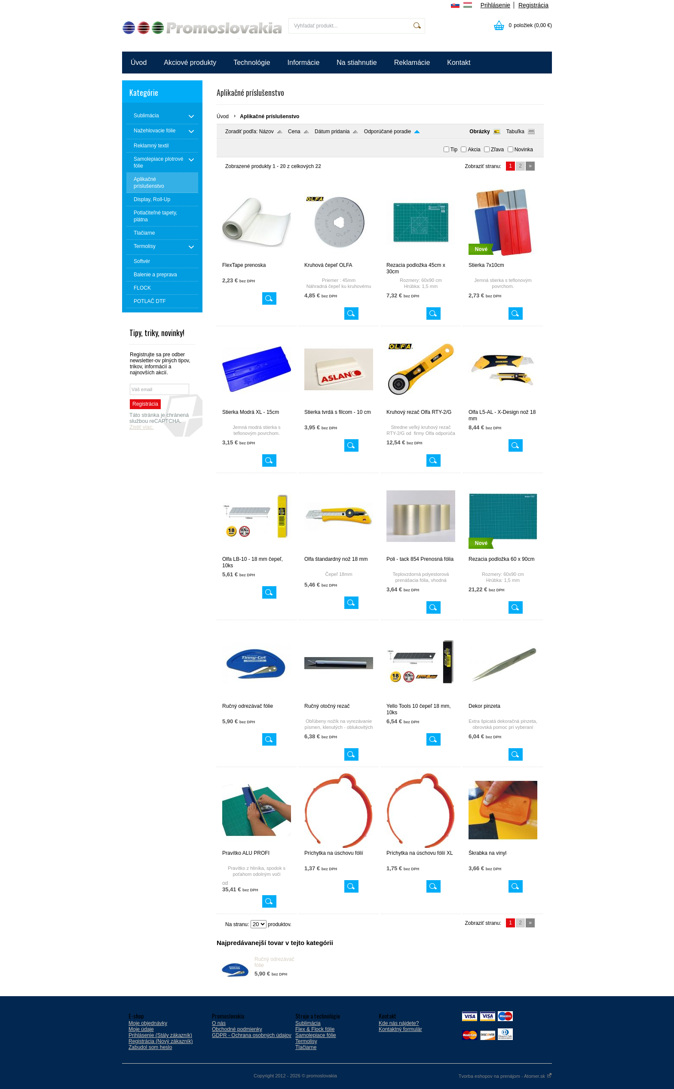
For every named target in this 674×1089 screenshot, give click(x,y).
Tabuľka (515, 131)
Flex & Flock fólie (314, 1029)
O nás (219, 1023)
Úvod (139, 62)
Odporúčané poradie (387, 131)
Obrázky (479, 131)
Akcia (474, 150)
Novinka (524, 150)
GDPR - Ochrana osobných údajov (251, 1035)
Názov (266, 131)
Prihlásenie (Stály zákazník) (160, 1035)
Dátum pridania (332, 131)
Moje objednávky (148, 1023)
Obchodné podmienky (237, 1029)
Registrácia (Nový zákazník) (161, 1041)
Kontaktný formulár (400, 1029)
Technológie (251, 62)
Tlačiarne (305, 1047)
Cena (294, 131)
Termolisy (306, 1041)
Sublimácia (308, 1023)
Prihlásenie (495, 5)
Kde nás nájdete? (399, 1023)
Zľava (497, 150)
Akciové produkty (190, 62)
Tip (453, 150)
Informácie (304, 62)
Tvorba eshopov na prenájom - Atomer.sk (505, 1076)
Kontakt (458, 62)
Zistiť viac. (141, 427)
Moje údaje (141, 1029)
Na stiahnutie (357, 62)
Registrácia (533, 5)
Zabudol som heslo (150, 1047)
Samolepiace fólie (315, 1035)
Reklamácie (412, 62)
